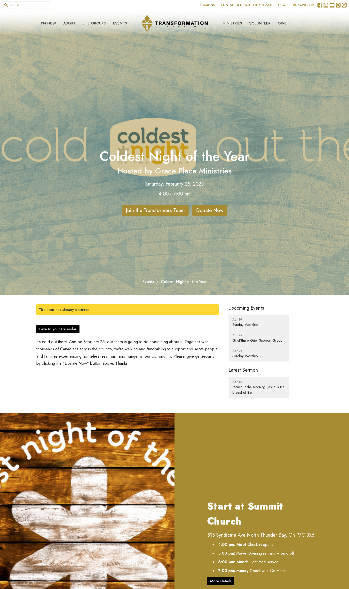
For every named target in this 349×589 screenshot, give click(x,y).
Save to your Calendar (58, 329)
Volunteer (259, 23)
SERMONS (207, 5)
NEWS (282, 5)
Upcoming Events (246, 308)
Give (282, 23)
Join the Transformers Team (155, 210)
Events (120, 23)
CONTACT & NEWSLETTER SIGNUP (246, 5)
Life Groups (94, 23)
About (69, 23)
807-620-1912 (303, 5)
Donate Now (209, 210)
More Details (220, 581)
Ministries (232, 23)
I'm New (48, 23)
